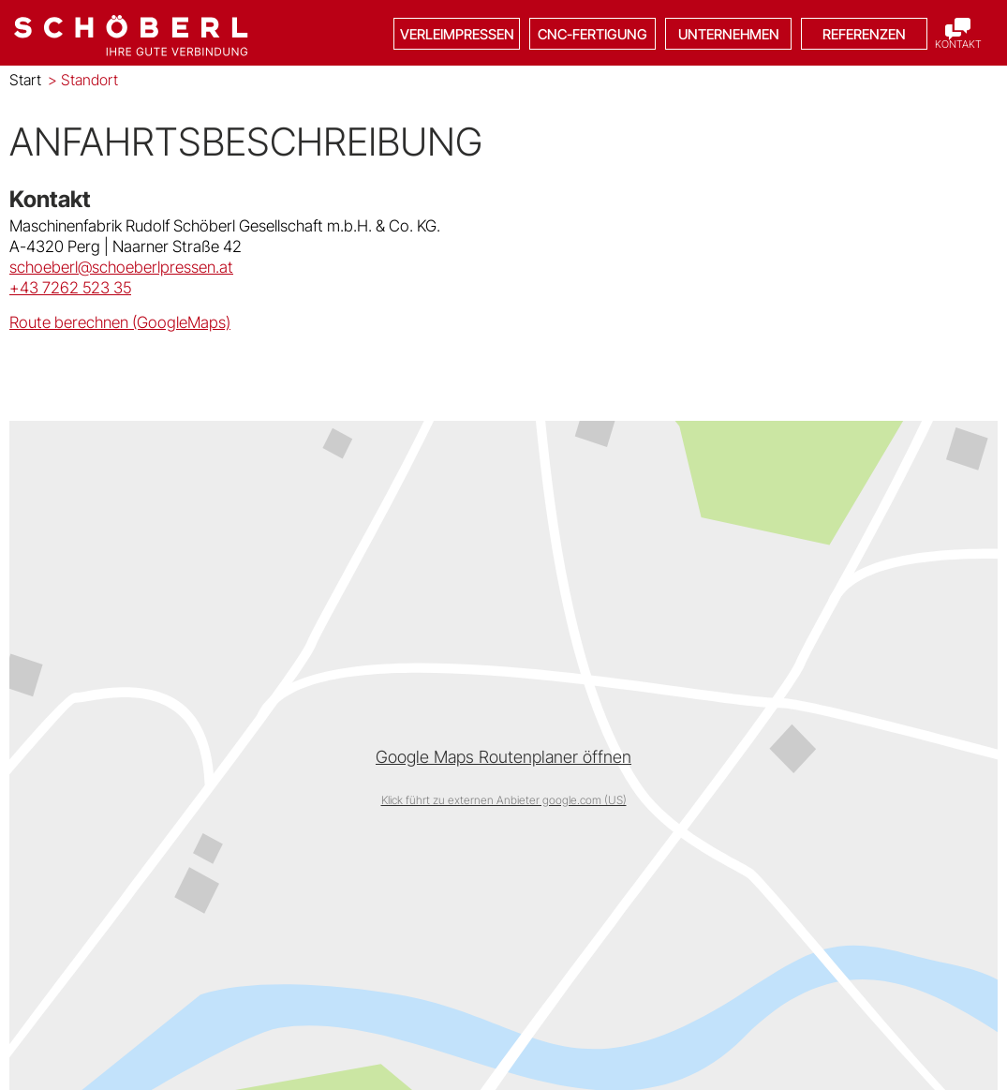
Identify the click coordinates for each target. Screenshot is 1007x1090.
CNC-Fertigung (592, 34)
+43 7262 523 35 (70, 287)
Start (25, 79)
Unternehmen (728, 34)
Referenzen (864, 34)
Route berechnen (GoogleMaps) (119, 322)
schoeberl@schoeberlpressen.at (121, 267)
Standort (83, 79)
